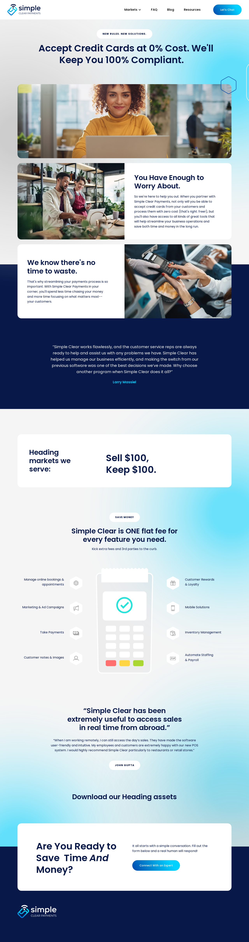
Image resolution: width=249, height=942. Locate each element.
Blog (170, 9)
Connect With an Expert (156, 865)
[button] (132, 10)
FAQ (154, 9)
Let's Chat (227, 10)
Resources (192, 9)
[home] (23, 9)
